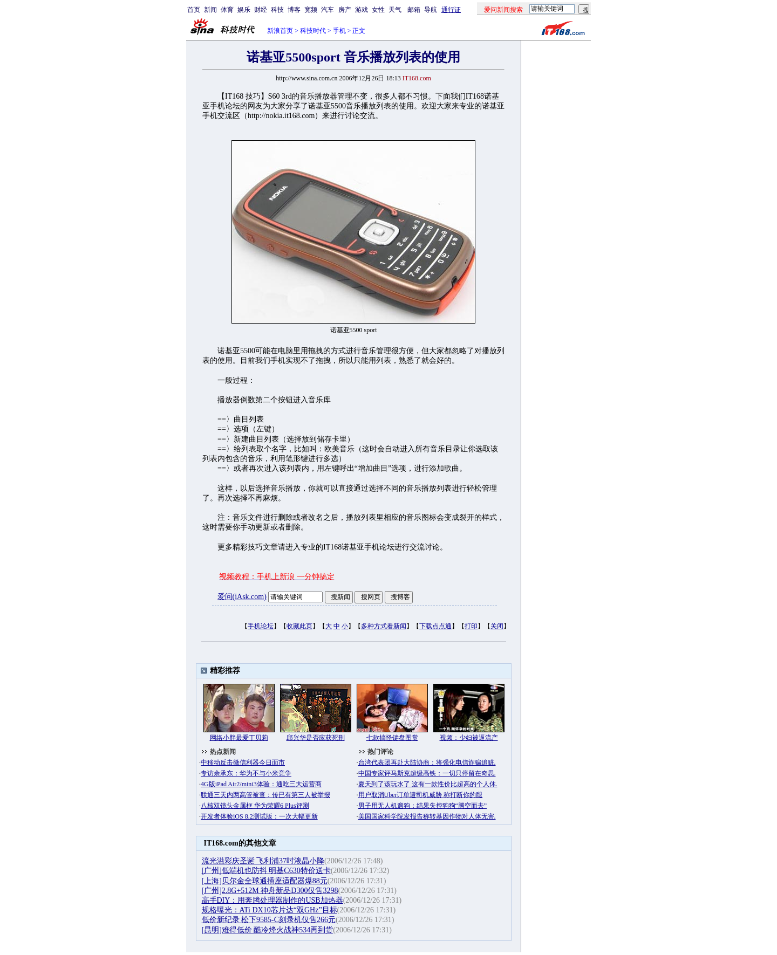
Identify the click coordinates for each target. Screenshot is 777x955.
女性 (378, 9)
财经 (260, 9)
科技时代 (313, 31)
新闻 (210, 9)
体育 (227, 9)
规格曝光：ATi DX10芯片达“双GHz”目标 (269, 910)
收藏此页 (299, 626)
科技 (277, 9)
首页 (193, 9)
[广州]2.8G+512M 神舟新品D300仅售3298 (270, 891)
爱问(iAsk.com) (242, 597)
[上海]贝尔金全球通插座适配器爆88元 (265, 881)
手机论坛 (261, 626)
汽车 (327, 9)
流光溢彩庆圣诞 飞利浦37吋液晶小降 (263, 861)
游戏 (361, 9)
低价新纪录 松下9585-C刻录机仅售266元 (269, 920)
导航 (430, 9)
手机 (339, 31)
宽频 (310, 9)
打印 (471, 626)
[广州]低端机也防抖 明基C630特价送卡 (266, 871)
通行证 (451, 9)
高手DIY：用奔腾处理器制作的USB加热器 (272, 900)
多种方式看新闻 (383, 626)
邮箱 (413, 9)
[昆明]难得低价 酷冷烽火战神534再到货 (267, 930)
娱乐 (243, 9)
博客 (294, 9)
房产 (344, 9)
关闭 (496, 626)
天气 (394, 9)
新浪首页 (280, 31)
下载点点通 (435, 626)
